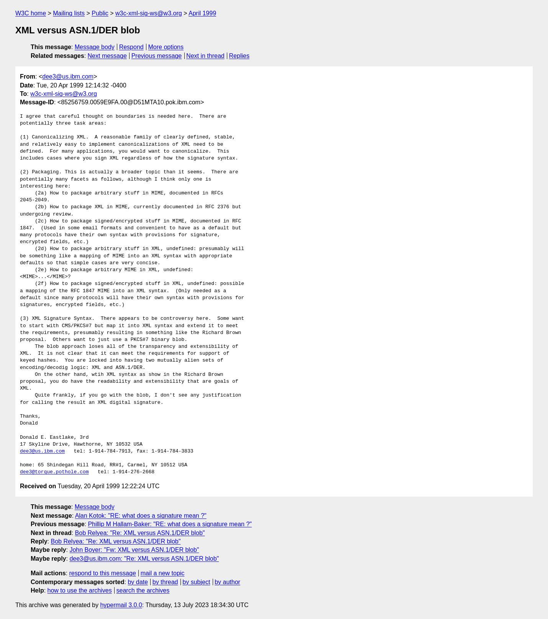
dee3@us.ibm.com (68, 76)
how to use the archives (80, 590)
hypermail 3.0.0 (121, 605)
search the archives (143, 590)
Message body (95, 47)
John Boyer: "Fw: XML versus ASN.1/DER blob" (134, 550)
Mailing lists (69, 13)
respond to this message (102, 573)
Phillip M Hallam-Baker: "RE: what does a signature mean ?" (170, 524)
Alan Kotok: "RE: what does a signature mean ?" (141, 515)
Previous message (156, 56)
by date (138, 582)
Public (100, 13)
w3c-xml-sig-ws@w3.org (148, 13)
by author (227, 582)
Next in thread (205, 56)
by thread (165, 582)
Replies (239, 56)
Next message (107, 56)
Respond (131, 47)
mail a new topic (163, 573)
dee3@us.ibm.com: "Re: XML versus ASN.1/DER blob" (144, 558)
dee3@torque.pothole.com (54, 472)
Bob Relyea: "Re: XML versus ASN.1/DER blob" (140, 533)
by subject (196, 582)
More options (166, 47)
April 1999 (202, 13)
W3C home (30, 13)
